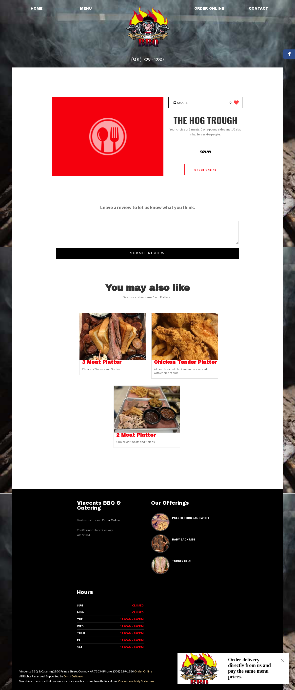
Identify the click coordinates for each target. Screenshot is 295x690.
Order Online (209, 8)
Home (36, 8)
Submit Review (147, 253)
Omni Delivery (72, 676)
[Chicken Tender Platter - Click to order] (185, 359)
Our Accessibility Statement (136, 681)
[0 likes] (234, 103)
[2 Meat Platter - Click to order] (147, 431)
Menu (86, 8)
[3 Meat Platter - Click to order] (112, 359)
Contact (258, 8)
